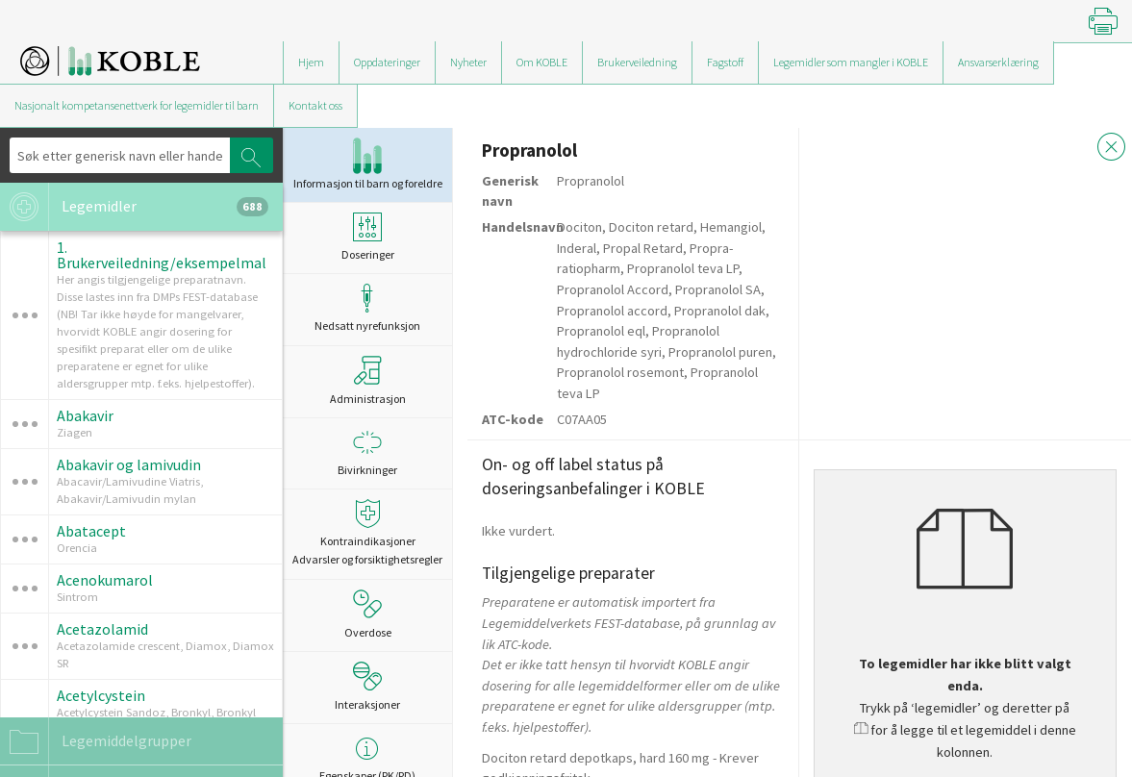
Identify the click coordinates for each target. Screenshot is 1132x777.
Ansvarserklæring (998, 62)
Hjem (311, 62)
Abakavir (85, 415)
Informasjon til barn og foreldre (367, 164)
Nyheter (468, 62)
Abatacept (91, 530)
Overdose (367, 614)
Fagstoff (725, 62)
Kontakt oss (315, 105)
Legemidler (134, 207)
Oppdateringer (387, 62)
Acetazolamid (102, 629)
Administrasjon (368, 381)
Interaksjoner (367, 687)
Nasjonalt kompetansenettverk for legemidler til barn (136, 105)
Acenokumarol (105, 579)
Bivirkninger (367, 452)
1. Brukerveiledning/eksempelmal (161, 255)
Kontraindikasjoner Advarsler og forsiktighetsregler (367, 532)
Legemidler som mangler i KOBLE (850, 62)
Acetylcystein (101, 695)
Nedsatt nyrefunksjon (367, 308)
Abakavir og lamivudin (129, 464)
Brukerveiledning (637, 62)
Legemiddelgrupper (95, 741)
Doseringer (367, 237)
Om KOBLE (541, 62)
